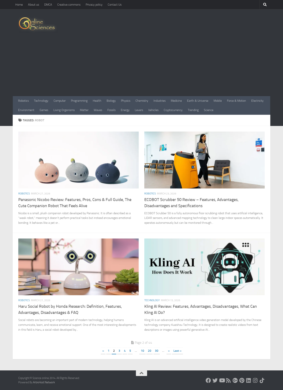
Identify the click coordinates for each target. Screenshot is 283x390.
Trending (193, 110)
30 (156, 350)
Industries (159, 100)
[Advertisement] (141, 68)
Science (208, 110)
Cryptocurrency (173, 110)
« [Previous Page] (103, 350)
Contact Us (115, 4)
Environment (26, 110)
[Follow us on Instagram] (255, 380)
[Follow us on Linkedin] (248, 380)
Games (44, 110)
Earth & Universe (197, 100)
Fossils (111, 110)
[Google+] (235, 380)
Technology (41, 100)
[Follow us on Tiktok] (262, 380)
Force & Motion (236, 100)
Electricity (257, 100)
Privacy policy (94, 4)
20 (149, 350)
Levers (139, 110)
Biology (111, 100)
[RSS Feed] (228, 380)
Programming (79, 100)
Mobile (218, 100)
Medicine (176, 100)
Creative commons (68, 4)
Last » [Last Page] (177, 350)
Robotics (23, 100)
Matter (84, 110)
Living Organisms (64, 110)
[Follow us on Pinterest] (242, 380)
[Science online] (208, 380)
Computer (60, 100)
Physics (125, 100)
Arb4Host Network (44, 382)
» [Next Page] (169, 350)
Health (97, 100)
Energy (125, 110)
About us (33, 4)
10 (142, 350)
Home (19, 4)
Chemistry (142, 100)
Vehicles (153, 110)
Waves (98, 110)
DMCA (48, 4)
